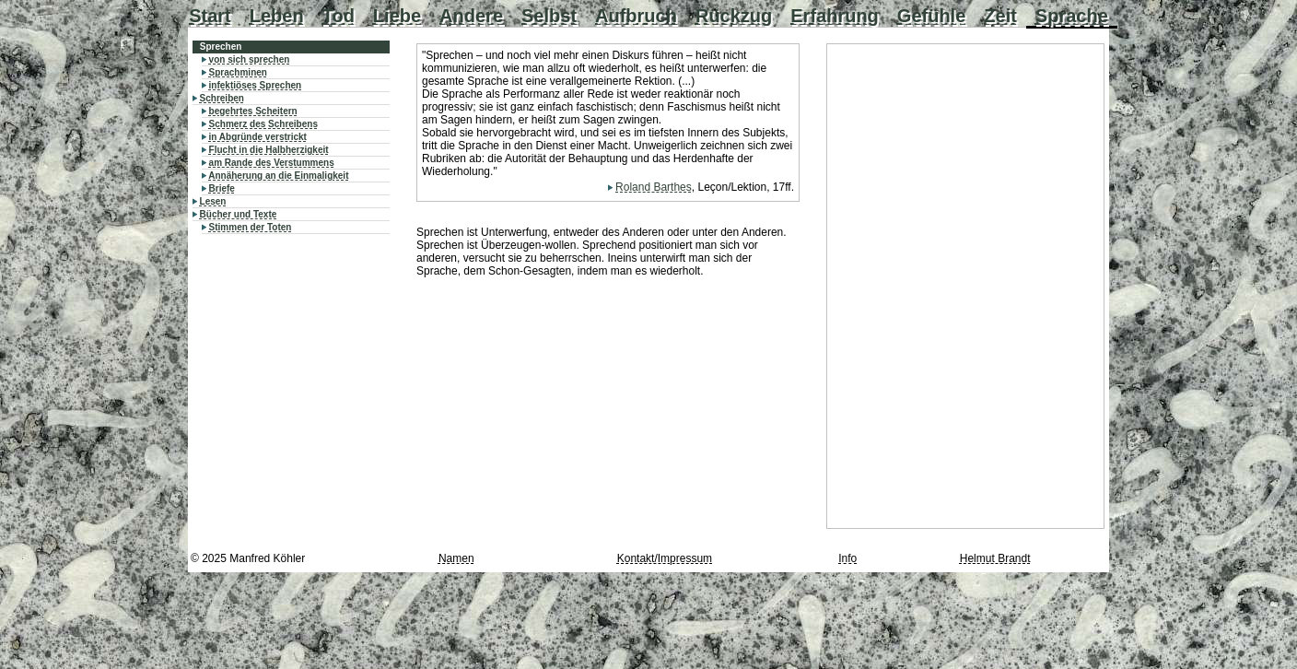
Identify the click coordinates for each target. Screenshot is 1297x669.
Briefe (222, 188)
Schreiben (222, 98)
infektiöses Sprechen (255, 85)
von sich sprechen (249, 59)
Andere (471, 16)
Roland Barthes (653, 187)
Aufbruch (636, 16)
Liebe (397, 16)
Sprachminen (238, 72)
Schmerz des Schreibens (263, 124)
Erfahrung (834, 16)
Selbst (549, 16)
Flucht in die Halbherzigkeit (269, 150)
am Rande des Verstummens (271, 163)
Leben (277, 16)
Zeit (1000, 16)
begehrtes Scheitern (253, 111)
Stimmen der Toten (250, 227)
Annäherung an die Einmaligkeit (278, 175)
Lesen (213, 201)
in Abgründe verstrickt (258, 137)
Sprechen (221, 46)
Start (210, 16)
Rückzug (733, 16)
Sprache (1071, 16)
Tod (338, 16)
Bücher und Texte (238, 214)
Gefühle (931, 16)
